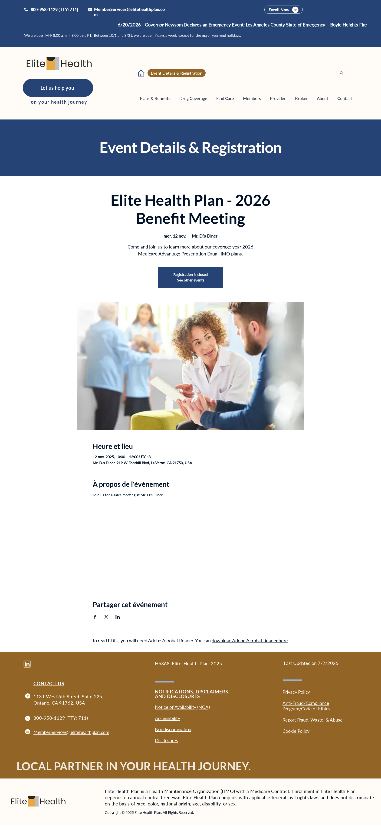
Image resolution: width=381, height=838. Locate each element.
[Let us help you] (58, 88)
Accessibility (167, 718)
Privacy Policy (296, 692)
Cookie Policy (295, 731)
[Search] (341, 73)
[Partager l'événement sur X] (106, 617)
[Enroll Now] (283, 10)
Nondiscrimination (173, 729)
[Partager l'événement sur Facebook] (95, 617)
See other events (190, 280)
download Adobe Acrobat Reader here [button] (250, 640)
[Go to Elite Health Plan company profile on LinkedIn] (27, 664)
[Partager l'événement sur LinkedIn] (117, 617)
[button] (254, 98)
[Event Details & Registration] (177, 73)
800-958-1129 (49, 718)
